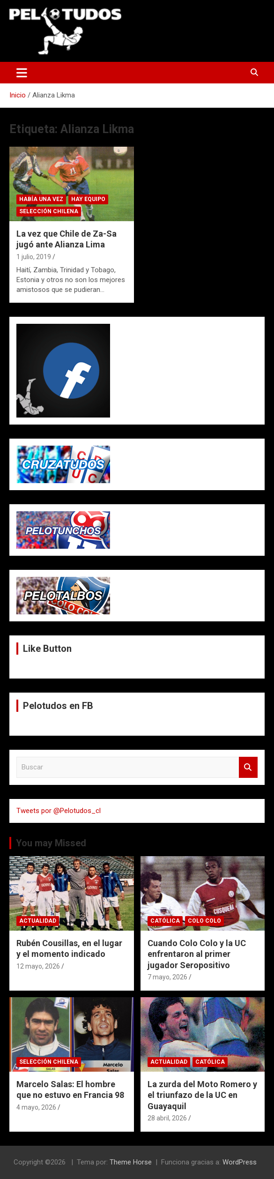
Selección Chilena (48, 211)
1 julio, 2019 (33, 257)
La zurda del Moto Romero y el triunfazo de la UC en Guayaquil (202, 1095)
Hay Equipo (88, 199)
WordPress (239, 1162)
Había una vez (41, 199)
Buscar (248, 767)
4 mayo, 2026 (36, 1107)
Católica (165, 921)
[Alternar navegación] (21, 72)
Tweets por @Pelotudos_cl (58, 810)
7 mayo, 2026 (167, 977)
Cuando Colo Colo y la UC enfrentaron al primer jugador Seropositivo (197, 954)
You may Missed (51, 843)
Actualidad (37, 921)
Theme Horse (131, 1162)
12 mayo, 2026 (38, 966)
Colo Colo (204, 921)
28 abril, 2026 (167, 1118)
